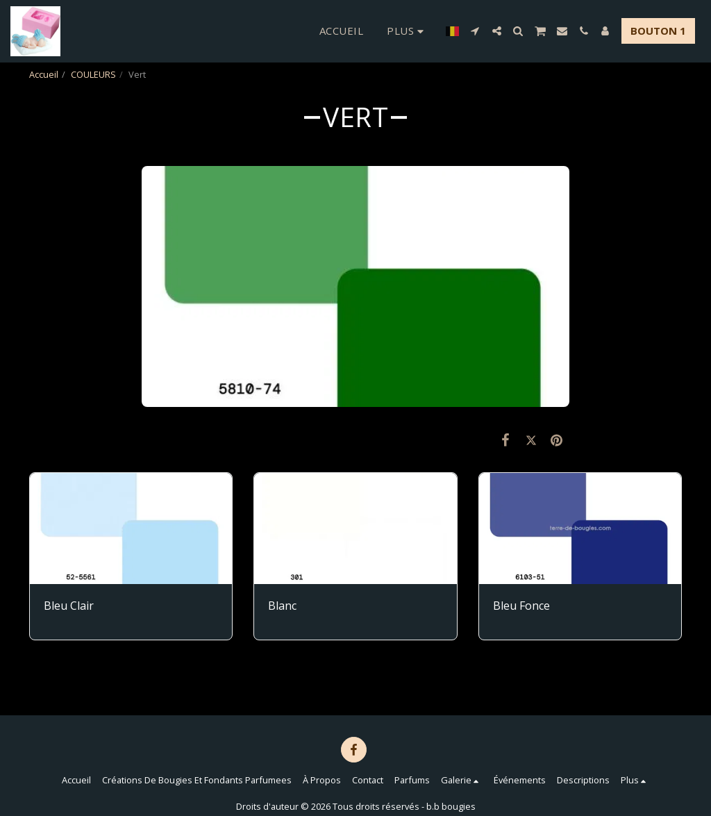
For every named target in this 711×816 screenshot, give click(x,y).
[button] (475, 31)
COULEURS (93, 74)
